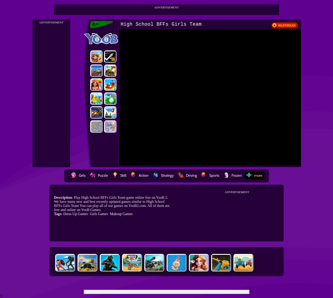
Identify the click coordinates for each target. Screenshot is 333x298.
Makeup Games (121, 214)
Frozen (232, 175)
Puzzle (99, 175)
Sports (210, 175)
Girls (78, 175)
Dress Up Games (75, 214)
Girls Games (99, 214)
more (254, 175)
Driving (187, 175)
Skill (119, 175)
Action (139, 175)
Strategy (163, 175)
